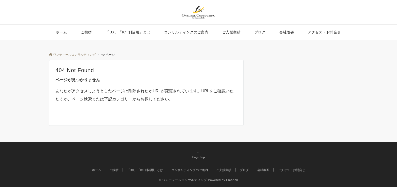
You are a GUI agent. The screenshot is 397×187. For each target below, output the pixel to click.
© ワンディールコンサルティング (183, 179)
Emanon (232, 179)
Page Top (198, 154)
